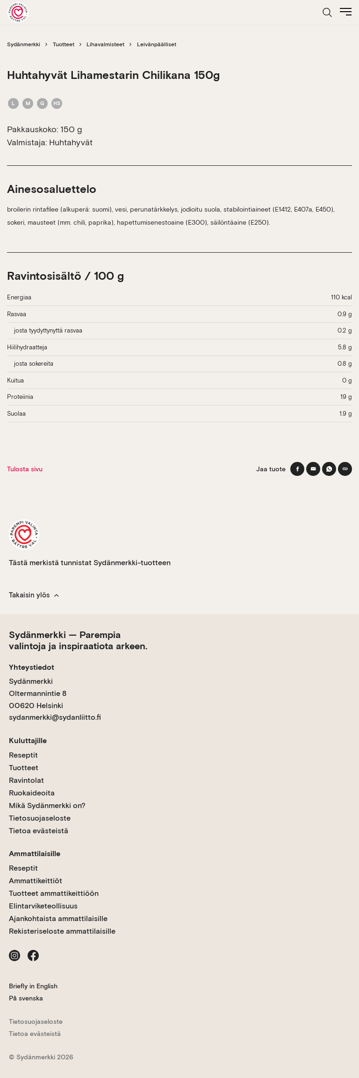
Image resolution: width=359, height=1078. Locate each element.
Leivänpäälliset (156, 44)
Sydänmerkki (23, 44)
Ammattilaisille (34, 853)
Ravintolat (26, 780)
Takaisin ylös (34, 595)
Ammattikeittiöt (35, 880)
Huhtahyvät (71, 142)
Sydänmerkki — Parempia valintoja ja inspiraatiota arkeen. (78, 640)
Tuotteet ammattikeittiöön (54, 893)
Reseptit (23, 755)
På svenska (26, 998)
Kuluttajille (28, 740)
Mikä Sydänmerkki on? (47, 805)
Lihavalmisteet (105, 44)
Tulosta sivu (25, 469)
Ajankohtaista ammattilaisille (58, 918)
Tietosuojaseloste (40, 818)
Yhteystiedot (31, 667)
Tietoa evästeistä (38, 830)
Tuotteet (63, 44)
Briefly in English (33, 986)
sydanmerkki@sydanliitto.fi (55, 717)
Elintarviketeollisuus (43, 905)
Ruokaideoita (32, 792)
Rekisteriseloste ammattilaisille (62, 931)
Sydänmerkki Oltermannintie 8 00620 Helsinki (37, 693)
